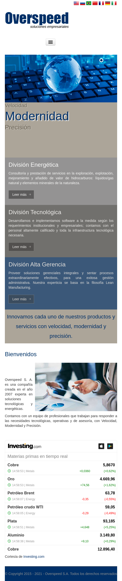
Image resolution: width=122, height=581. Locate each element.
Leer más (19, 194)
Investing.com (33, 556)
